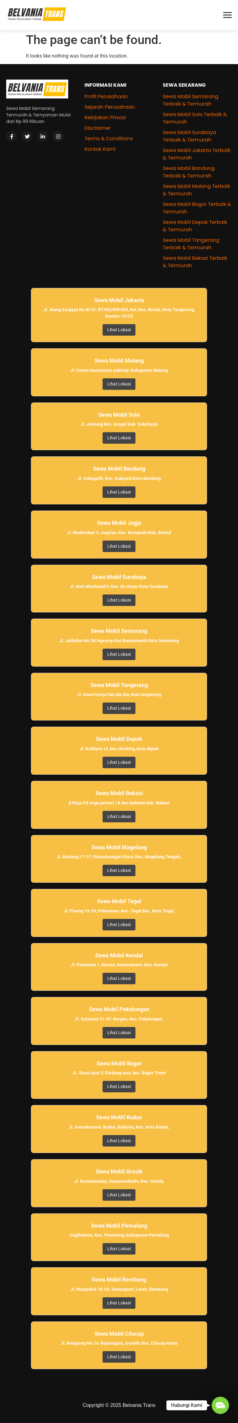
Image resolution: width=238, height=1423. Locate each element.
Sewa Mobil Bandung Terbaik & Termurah (188, 172)
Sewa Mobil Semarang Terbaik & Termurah (190, 100)
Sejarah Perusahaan (110, 107)
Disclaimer (98, 128)
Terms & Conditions (109, 138)
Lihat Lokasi (119, 329)
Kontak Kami (100, 149)
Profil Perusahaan (106, 96)
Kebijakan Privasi (105, 117)
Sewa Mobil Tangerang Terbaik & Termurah (191, 244)
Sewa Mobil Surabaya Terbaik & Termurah (189, 136)
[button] (220, 1405)
